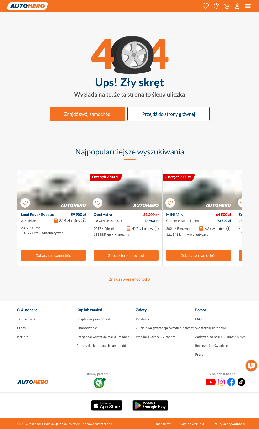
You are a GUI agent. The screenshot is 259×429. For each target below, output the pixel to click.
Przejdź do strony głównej (168, 114)
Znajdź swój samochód (87, 114)
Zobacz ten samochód (53, 255)
